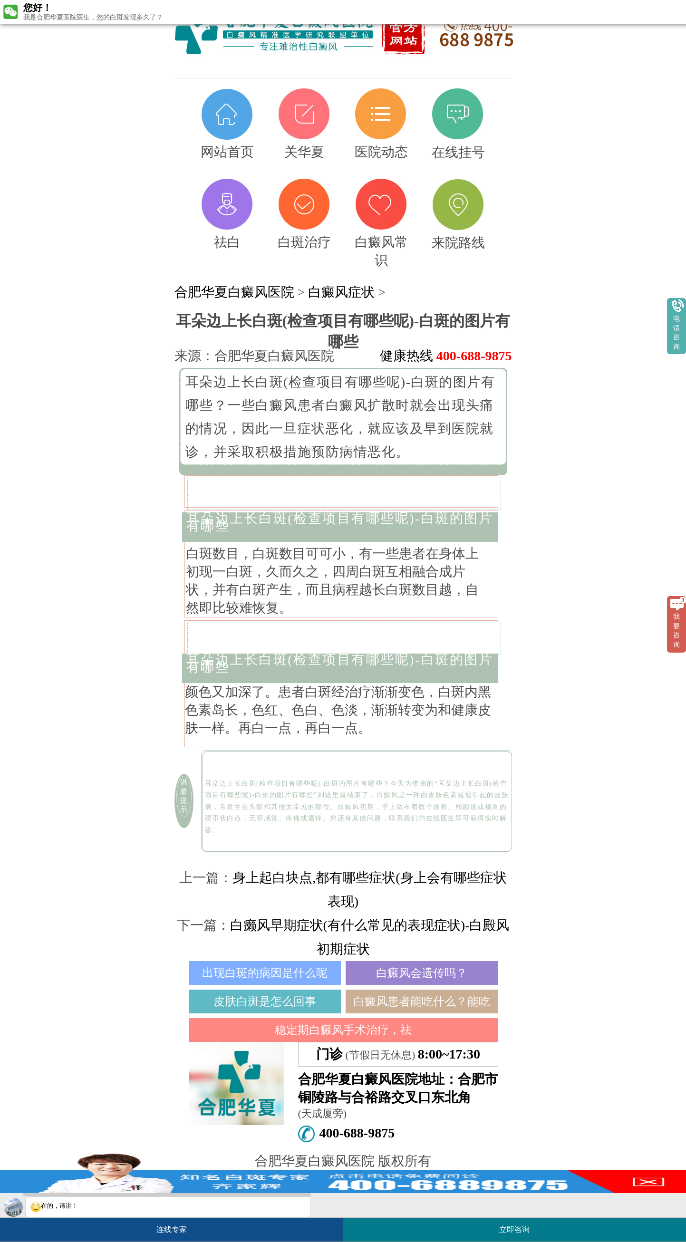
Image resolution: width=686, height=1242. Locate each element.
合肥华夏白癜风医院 (234, 292)
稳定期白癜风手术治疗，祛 (343, 1030)
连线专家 (171, 1229)
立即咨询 (519, 1225)
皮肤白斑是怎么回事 (264, 1001)
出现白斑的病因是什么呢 (265, 973)
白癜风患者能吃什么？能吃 (421, 1001)
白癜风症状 (341, 292)
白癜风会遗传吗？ (421, 973)
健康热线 (446, 355)
